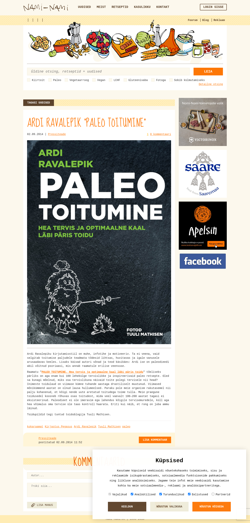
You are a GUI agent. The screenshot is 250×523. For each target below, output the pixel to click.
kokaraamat (35, 426)
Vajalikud (117, 494)
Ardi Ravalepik (85, 426)
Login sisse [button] (213, 7)
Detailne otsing (211, 84)
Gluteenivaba (138, 80)
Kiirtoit (38, 80)
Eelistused (198, 494)
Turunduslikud (171, 494)
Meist (101, 7)
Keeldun (127, 506)
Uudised (84, 7)
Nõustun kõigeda (212, 506)
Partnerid (221, 494)
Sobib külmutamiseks (189, 80)
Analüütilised (143, 494)
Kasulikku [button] (142, 7)
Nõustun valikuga (169, 506)
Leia (208, 71)
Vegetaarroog (79, 80)
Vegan (101, 80)
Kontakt (162, 7)
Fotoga (161, 80)
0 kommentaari (160, 134)
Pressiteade (57, 134)
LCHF (117, 80)
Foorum (192, 20)
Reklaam (219, 20)
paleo (126, 426)
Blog (205, 20)
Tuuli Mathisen (109, 426)
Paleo (57, 80)
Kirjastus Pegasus (58, 426)
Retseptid (120, 7)
